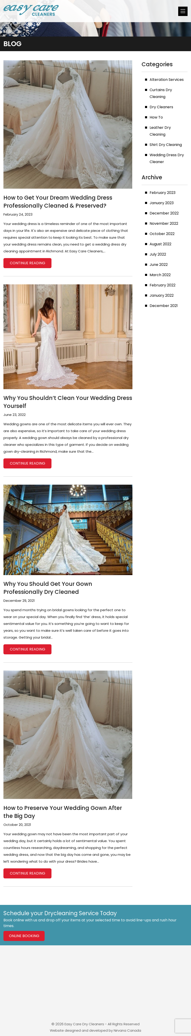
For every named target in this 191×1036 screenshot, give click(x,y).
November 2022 (164, 223)
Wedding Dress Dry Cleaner (167, 158)
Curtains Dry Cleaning (161, 93)
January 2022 (162, 295)
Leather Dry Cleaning (160, 131)
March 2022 (160, 275)
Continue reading (27, 263)
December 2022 (164, 213)
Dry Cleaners (161, 107)
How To (156, 117)
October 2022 (162, 233)
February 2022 (162, 285)
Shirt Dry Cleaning (166, 144)
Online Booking (24, 935)
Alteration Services (167, 79)
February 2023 (162, 192)
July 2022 (158, 254)
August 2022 (160, 244)
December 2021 (164, 305)
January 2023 (162, 203)
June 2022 (159, 264)
